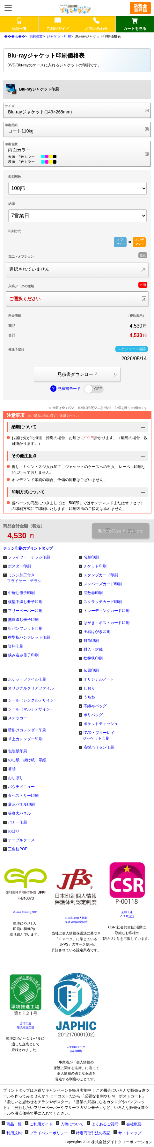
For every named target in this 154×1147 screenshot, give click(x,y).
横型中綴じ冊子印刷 (25, 602)
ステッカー (17, 718)
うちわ (89, 697)
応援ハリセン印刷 (99, 747)
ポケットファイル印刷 (27, 679)
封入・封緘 (93, 649)
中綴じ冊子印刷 (21, 593)
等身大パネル (19, 813)
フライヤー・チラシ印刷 (29, 557)
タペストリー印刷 (23, 795)
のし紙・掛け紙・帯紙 (27, 760)
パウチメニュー (21, 786)
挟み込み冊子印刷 (23, 655)
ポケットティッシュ (101, 724)
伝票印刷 (91, 670)
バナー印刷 (17, 822)
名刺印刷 (91, 557)
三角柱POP (17, 849)
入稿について (72, 1124)
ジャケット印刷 (59, 36)
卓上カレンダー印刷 (25, 739)
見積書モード (65, 389)
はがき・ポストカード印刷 (106, 623)
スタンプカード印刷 (101, 575)
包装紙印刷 (17, 751)
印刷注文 (36, 36)
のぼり (13, 831)
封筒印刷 (91, 640)
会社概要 (134, 1124)
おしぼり (15, 778)
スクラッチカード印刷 (103, 602)
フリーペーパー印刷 (25, 610)
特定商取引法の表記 (93, 1133)
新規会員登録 (140, 8)
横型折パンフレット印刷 (29, 637)
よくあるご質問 (105, 1124)
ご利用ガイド (41, 1124)
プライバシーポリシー (49, 1133)
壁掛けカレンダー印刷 (27, 730)
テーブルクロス (21, 840)
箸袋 (12, 769)
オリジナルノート (99, 679)
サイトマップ (129, 1133)
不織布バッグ (95, 706)
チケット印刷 (95, 566)
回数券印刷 (93, 593)
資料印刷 (15, 646)
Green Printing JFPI (25, 912)
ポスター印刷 (19, 566)
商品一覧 (14, 1124)
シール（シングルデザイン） (33, 700)
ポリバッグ (93, 715)
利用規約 (14, 1133)
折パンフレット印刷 (25, 628)
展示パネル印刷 (21, 804)
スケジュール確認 (132, 349)
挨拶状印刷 (93, 658)
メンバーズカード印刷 (103, 584)
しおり (89, 688)
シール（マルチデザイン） (31, 709)
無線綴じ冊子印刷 (23, 619)
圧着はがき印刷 (97, 631)
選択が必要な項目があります (120, 531)
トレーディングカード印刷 (106, 610)
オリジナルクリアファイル (31, 688)
